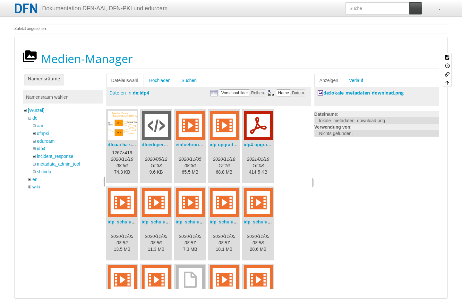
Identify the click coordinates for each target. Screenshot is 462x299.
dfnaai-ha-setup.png (129, 144)
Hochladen (160, 80)
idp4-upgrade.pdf (262, 144)
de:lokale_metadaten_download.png (363, 93)
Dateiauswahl (124, 80)
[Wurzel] (36, 110)
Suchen (189, 80)
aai (40, 125)
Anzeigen (329, 80)
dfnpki (43, 133)
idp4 (41, 148)
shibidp (44, 171)
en (35, 179)
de (35, 118)
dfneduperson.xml (161, 144)
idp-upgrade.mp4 (228, 144)
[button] (436, 8)
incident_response (55, 156)
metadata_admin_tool (58, 164)
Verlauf (356, 80)
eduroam (46, 141)
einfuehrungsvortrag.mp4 (203, 144)
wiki (36, 186)
